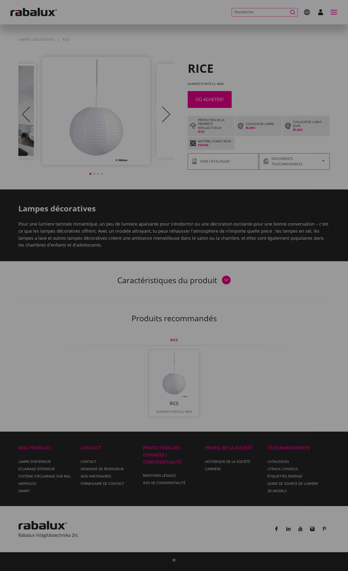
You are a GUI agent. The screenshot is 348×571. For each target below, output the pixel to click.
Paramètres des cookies (131, 312)
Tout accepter (228, 312)
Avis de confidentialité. (202, 298)
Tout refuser (184, 312)
